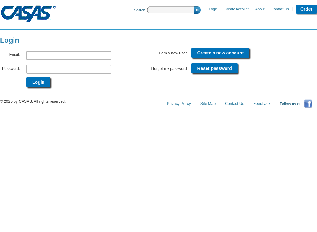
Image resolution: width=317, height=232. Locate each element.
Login (213, 9)
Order (306, 9)
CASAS (28, 14)
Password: (11, 68)
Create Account (236, 9)
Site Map (208, 104)
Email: (14, 55)
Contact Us (280, 9)
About (260, 9)
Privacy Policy (179, 104)
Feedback (262, 104)
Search (139, 10)
